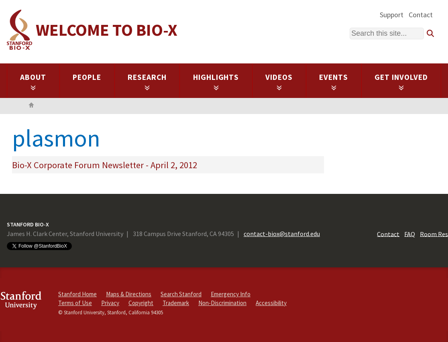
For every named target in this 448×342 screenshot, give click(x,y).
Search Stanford (181, 294)
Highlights (216, 81)
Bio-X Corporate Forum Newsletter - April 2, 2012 (104, 165)
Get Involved (401, 81)
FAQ (409, 234)
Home (31, 106)
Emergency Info (230, 294)
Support (391, 14)
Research (147, 81)
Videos (279, 81)
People (87, 77)
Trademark (176, 303)
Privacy (110, 303)
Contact (421, 14)
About (33, 81)
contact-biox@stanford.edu (282, 234)
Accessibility (271, 303)
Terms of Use (75, 303)
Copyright (140, 303)
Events (333, 81)
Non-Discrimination (222, 303)
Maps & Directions (128, 294)
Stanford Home (77, 294)
